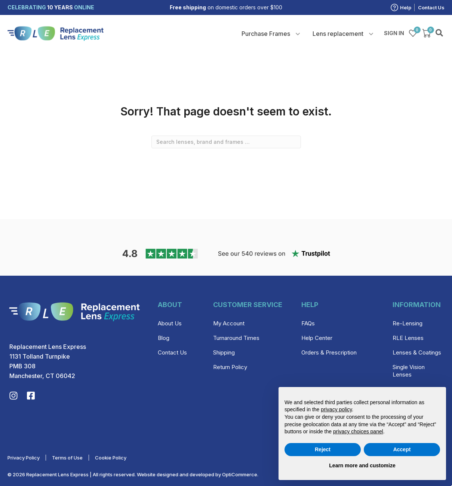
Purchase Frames (266, 33)
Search (440, 33)
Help (405, 7)
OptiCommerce (239, 474)
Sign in (394, 33)
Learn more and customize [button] (362, 465)
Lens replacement (338, 33)
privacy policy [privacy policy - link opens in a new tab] (336, 409)
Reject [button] (322, 449)
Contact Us (431, 7)
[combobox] (226, 142)
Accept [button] (402, 449)
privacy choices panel (358, 431)
